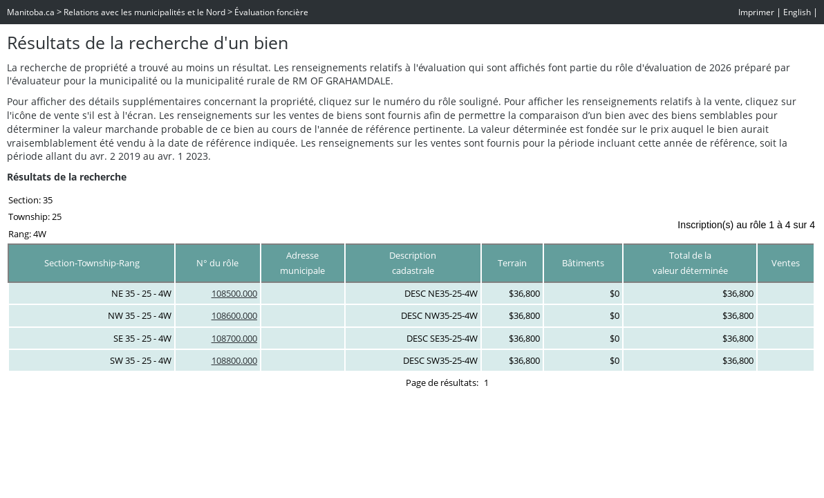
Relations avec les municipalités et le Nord (144, 12)
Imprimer (756, 12)
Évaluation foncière (271, 12)
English (797, 12)
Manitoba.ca (31, 12)
